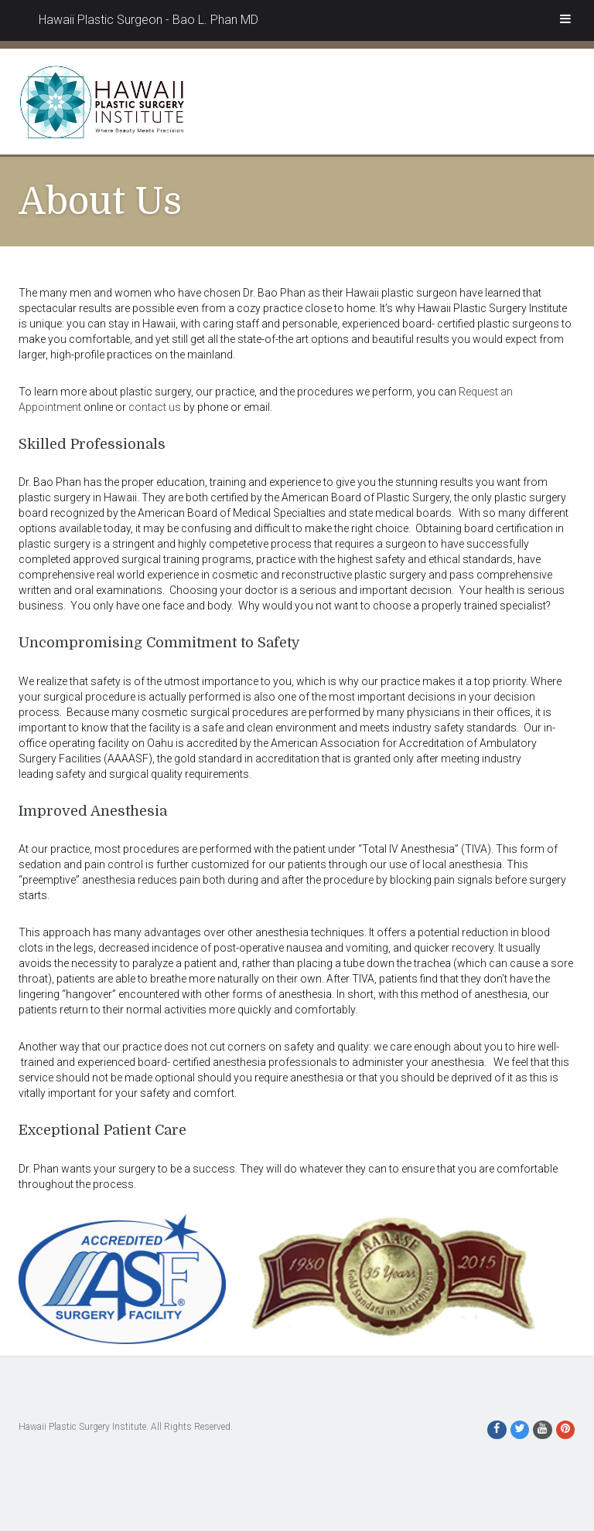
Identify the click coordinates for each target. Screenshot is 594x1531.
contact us (154, 407)
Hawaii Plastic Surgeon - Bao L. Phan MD (148, 19)
